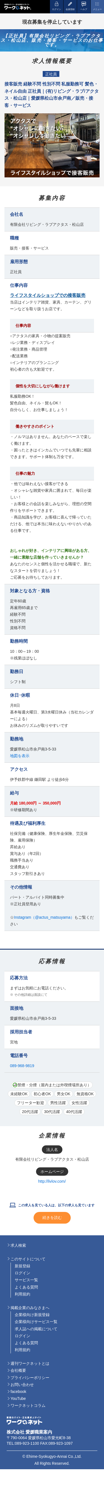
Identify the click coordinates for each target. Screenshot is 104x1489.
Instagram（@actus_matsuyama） (44, 917)
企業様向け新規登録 (32, 1314)
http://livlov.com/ (52, 1181)
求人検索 (18, 1245)
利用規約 (22, 1294)
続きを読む (52, 1217)
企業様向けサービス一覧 (36, 1321)
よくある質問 (26, 1287)
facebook (18, 1391)
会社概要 (18, 1370)
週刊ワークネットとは (30, 1363)
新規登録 (22, 1266)
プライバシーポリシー (30, 1377)
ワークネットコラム (28, 1405)
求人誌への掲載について (36, 1329)
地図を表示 (19, 756)
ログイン (22, 1273)
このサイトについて (28, 1259)
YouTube (18, 1398)
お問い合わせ (22, 1384)
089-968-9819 (22, 1065)
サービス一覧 (26, 1280)
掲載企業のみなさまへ (30, 1307)
